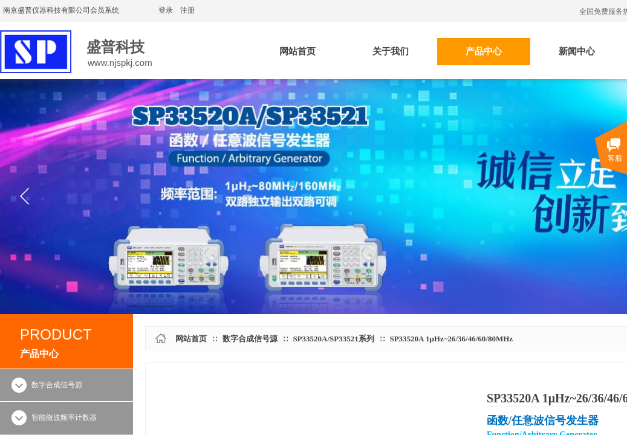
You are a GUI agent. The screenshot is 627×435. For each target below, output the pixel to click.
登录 (165, 10)
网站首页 (191, 338)
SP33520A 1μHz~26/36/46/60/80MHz (451, 338)
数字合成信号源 (250, 338)
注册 (187, 10)
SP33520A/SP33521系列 (333, 338)
